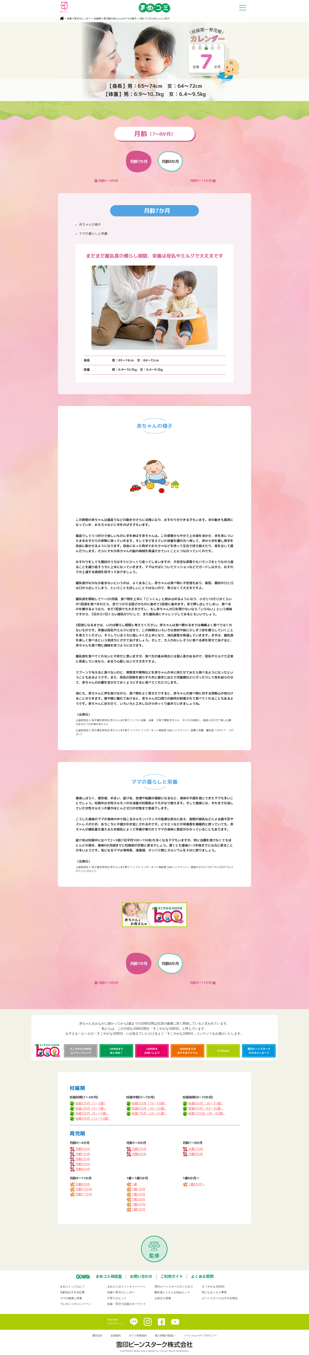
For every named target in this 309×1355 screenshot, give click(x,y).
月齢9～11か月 (201, 180)
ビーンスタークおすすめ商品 (220, 1298)
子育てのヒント (117, 1298)
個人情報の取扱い (165, 1335)
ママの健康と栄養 (71, 1298)
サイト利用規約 (138, 1335)
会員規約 (116, 1335)
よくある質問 (202, 1276)
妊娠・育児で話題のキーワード (126, 1303)
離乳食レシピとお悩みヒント (172, 1292)
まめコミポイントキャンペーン (126, 1286)
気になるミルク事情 (214, 1292)
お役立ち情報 (162, 1298)
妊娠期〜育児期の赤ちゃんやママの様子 (115, 18)
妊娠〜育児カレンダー (79, 18)
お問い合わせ (141, 1276)
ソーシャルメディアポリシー (200, 1335)
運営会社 (97, 1335)
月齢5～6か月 (108, 180)
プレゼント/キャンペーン (75, 1303)
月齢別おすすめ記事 (72, 1292)
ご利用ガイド (171, 1276)
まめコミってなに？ (72, 1286)
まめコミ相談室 (109, 1276)
